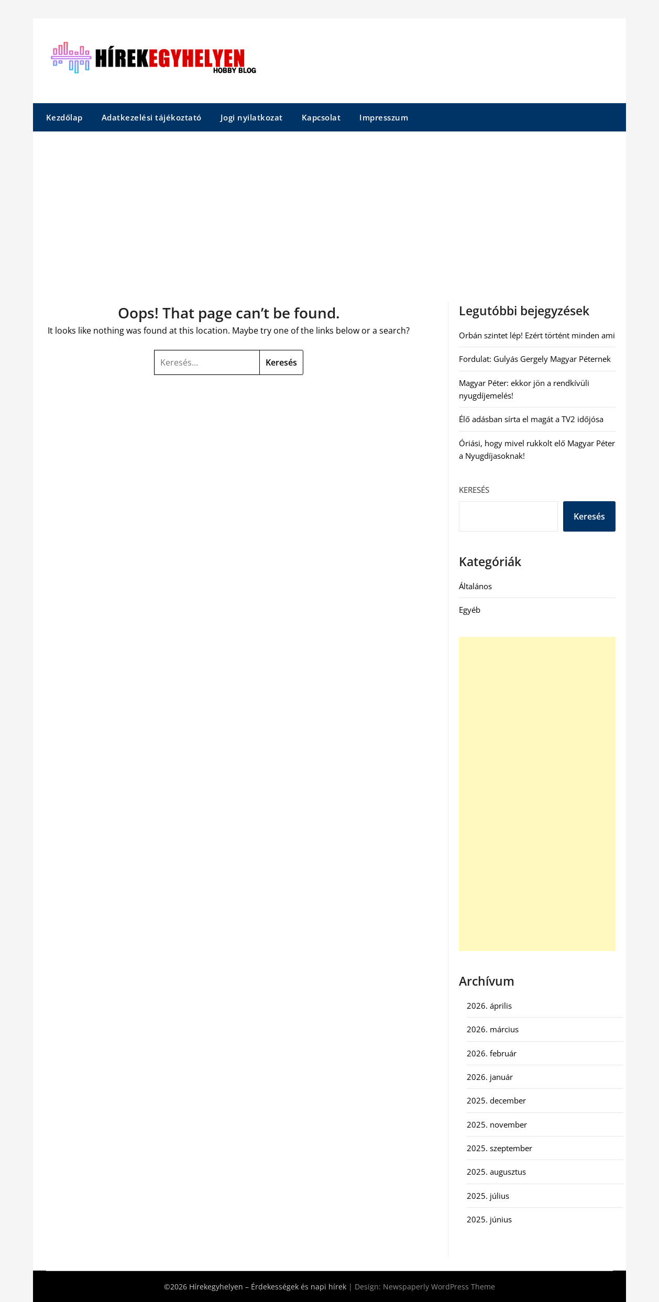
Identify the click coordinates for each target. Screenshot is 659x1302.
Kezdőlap (64, 117)
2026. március (493, 1029)
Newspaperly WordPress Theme (439, 1287)
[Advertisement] (329, 210)
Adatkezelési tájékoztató (152, 117)
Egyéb (469, 609)
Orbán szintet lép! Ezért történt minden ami (537, 335)
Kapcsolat (321, 117)
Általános (475, 586)
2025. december (496, 1100)
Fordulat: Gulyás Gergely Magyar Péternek (535, 359)
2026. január (490, 1077)
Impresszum (383, 117)
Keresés (474, 489)
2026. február (492, 1053)
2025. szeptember (499, 1148)
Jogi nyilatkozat (252, 117)
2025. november (497, 1124)
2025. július (488, 1195)
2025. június (489, 1219)
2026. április (489, 1005)
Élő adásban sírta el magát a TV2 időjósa (531, 419)
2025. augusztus (496, 1171)
